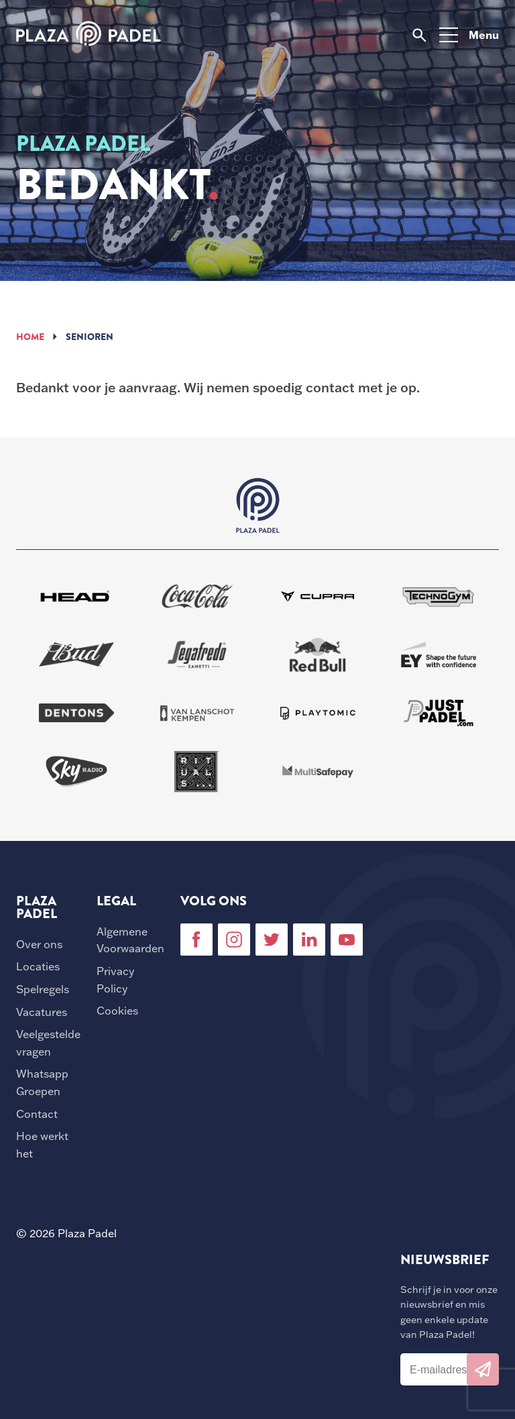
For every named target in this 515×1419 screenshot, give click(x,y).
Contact (37, 1114)
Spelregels (42, 989)
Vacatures (41, 1012)
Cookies (117, 1010)
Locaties (38, 966)
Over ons (39, 944)
